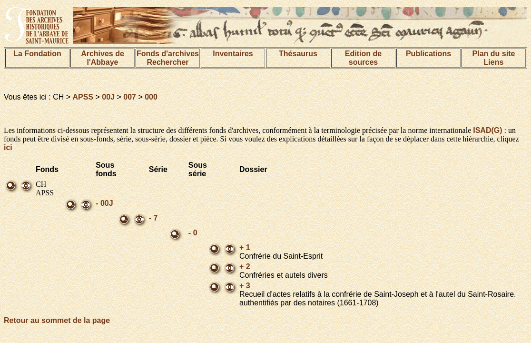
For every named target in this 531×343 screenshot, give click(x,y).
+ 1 (244, 247)
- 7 (153, 218)
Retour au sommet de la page (57, 320)
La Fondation (37, 54)
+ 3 (244, 286)
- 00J (104, 203)
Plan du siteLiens (493, 58)
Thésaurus (298, 54)
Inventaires (233, 54)
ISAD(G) (487, 130)
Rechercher (167, 62)
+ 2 (244, 266)
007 (129, 97)
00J (108, 97)
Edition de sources (363, 58)
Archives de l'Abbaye (102, 58)
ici (8, 147)
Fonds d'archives (168, 54)
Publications (428, 54)
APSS (83, 97)
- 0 (192, 233)
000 (151, 97)
